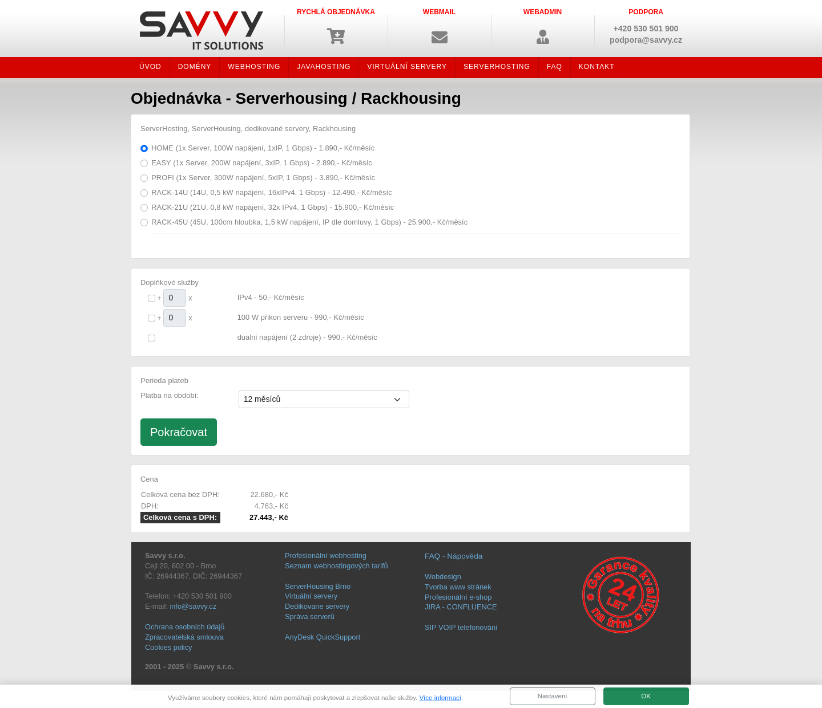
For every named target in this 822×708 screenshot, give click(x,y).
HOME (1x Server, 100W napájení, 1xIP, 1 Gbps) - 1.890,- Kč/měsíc (262, 148)
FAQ (554, 67)
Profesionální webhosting (325, 555)
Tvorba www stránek (458, 587)
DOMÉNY (195, 67)
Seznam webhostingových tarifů (336, 565)
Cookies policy (168, 647)
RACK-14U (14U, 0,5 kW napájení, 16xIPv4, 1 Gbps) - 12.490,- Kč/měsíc (271, 192)
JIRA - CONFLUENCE (461, 607)
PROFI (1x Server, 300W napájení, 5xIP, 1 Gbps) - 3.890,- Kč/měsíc (263, 177)
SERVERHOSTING (497, 67)
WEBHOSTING (254, 67)
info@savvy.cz (193, 606)
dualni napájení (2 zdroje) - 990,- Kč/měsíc (307, 337)
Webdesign (443, 576)
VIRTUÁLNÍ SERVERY (407, 67)
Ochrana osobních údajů (184, 626)
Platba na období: (169, 395)
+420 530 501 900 (646, 28)
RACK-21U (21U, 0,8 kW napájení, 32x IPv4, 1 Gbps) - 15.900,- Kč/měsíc (272, 207)
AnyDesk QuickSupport (322, 637)
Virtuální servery (311, 596)
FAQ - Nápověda (453, 556)
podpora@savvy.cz (646, 39)
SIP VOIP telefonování (461, 627)
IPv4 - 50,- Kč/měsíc (270, 297)
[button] (439, 25)
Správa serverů (310, 616)
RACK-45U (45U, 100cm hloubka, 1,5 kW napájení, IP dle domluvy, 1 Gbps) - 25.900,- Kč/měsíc (309, 222)
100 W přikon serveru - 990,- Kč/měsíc (300, 317)
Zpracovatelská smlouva (184, 637)
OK (646, 696)
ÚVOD (150, 67)
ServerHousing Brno (317, 586)
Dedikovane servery (317, 606)
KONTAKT (597, 67)
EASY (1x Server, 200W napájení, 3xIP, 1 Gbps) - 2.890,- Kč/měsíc (261, 162)
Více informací (440, 697)
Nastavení (552, 696)
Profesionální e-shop (458, 597)
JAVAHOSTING (323, 67)
